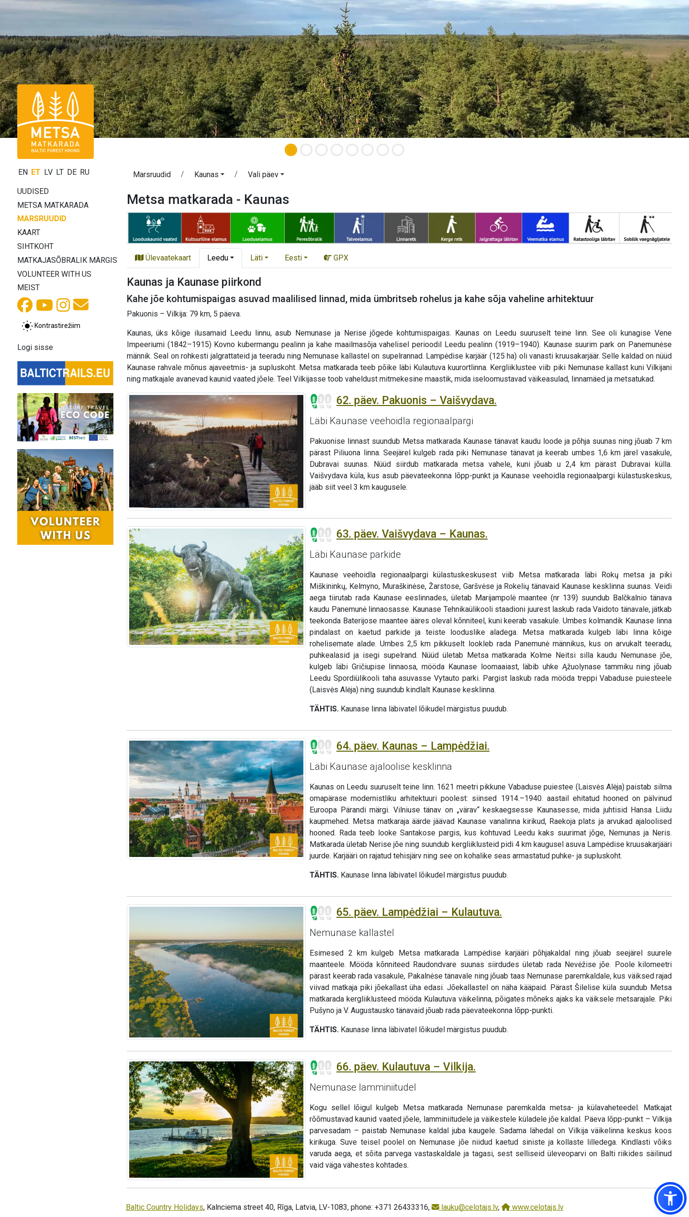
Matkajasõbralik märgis (67, 260)
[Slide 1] (291, 150)
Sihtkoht (35, 246)
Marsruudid (42, 218)
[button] (209, 176)
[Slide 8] (398, 150)
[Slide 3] (321, 150)
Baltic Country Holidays (164, 1207)
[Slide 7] (383, 150)
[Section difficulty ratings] (321, 401)
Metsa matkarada (53, 205)
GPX (336, 257)
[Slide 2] (306, 150)
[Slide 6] (367, 150)
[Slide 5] (352, 150)
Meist (28, 287)
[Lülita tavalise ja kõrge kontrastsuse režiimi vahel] (51, 326)
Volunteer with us (54, 274)
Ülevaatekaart (163, 257)
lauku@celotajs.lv (465, 1207)
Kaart (28, 232)
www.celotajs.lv (532, 1207)
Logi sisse (35, 347)
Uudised (33, 191)
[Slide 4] (337, 150)
